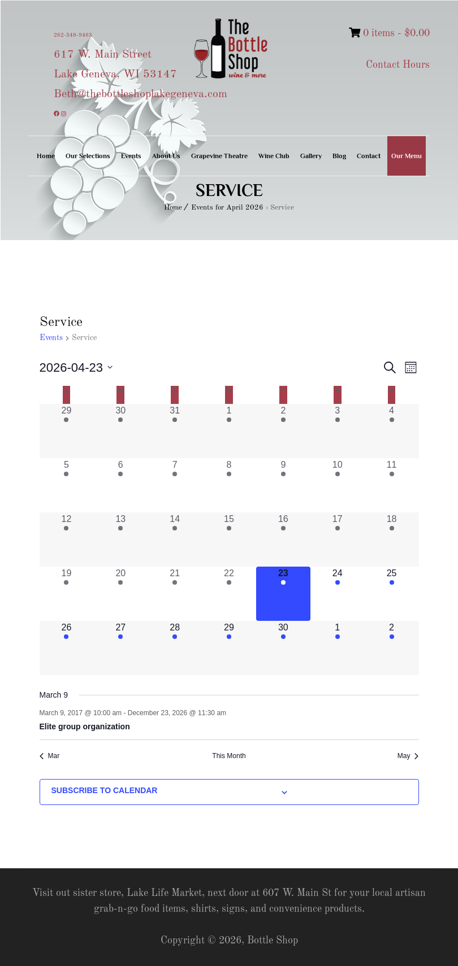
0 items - (389, 33)
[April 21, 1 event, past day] (175, 594)
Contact (369, 156)
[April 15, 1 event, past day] (229, 539)
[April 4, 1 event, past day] (392, 431)
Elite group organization (85, 726)
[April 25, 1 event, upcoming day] (392, 594)
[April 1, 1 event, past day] (229, 431)
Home (46, 156)
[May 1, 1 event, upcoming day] (337, 648)
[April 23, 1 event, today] (283, 594)
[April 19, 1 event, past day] (67, 594)
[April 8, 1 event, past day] (229, 485)
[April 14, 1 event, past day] (175, 539)
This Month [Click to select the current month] (228, 756)
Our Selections (88, 156)
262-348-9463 (73, 35)
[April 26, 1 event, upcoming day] (67, 648)
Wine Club (274, 156)
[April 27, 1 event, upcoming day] (120, 648)
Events (131, 156)
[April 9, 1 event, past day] (283, 485)
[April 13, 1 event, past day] (120, 539)
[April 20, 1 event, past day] (120, 594)
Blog (339, 156)
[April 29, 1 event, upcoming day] (229, 648)
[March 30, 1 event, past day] (120, 431)
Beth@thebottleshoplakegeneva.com (140, 94)
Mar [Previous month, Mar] (50, 756)
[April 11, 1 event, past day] (392, 485)
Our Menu (406, 156)
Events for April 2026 (227, 207)
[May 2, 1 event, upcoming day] (392, 648)
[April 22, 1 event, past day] (229, 594)
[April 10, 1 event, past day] (337, 485)
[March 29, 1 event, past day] (67, 431)
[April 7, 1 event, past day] (175, 485)
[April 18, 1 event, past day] (392, 539)
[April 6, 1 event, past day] (120, 485)
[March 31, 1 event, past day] (175, 431)
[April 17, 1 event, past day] (337, 539)
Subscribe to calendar (104, 790)
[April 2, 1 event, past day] (283, 431)
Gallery (311, 156)
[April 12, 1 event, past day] (67, 539)
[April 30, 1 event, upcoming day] (283, 648)
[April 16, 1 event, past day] (283, 539)
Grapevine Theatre (219, 156)
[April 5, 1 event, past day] (67, 485)
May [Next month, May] (408, 756)
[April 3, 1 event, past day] (337, 431)
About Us (166, 156)
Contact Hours (398, 65)
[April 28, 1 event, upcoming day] (175, 648)
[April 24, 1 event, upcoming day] (337, 594)
